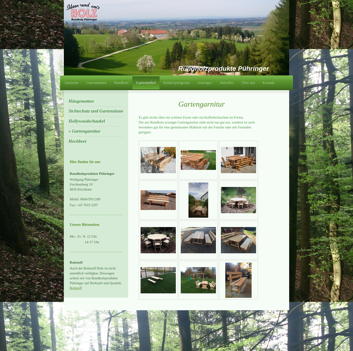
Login (275, 327)
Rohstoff (76, 288)
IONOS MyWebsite (104, 341)
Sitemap (105, 327)
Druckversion (85, 327)
